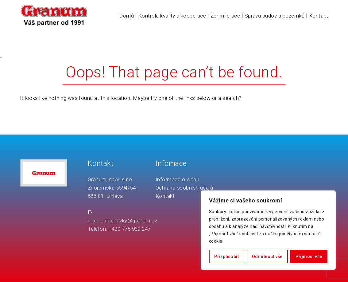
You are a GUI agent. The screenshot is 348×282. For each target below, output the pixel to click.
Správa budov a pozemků (275, 16)
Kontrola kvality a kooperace (172, 16)
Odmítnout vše (267, 256)
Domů (126, 16)
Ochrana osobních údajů (184, 188)
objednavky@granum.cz (128, 220)
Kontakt (318, 16)
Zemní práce (225, 16)
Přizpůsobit (226, 256)
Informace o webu (177, 179)
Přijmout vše (309, 256)
